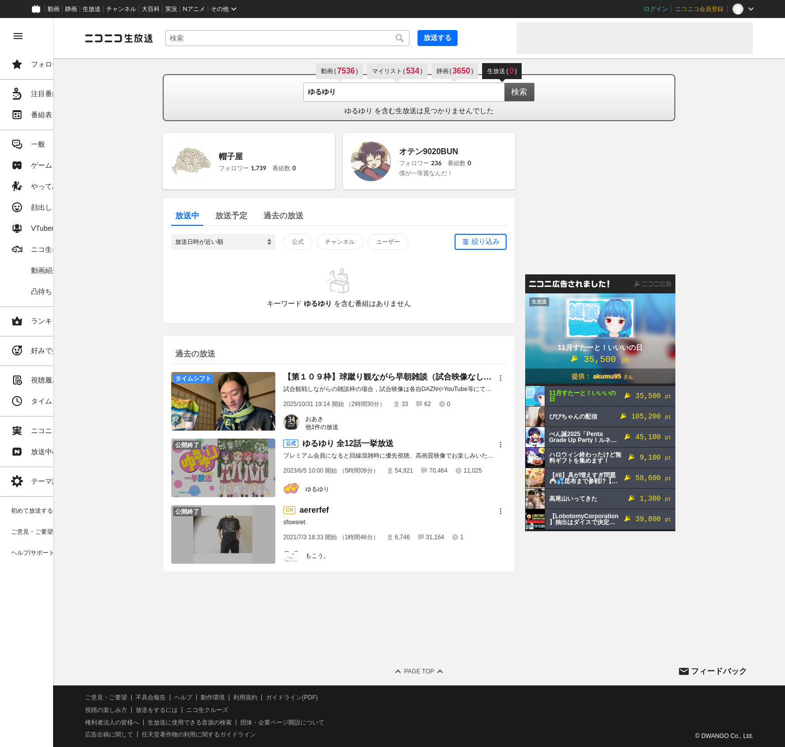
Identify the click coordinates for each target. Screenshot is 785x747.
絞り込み (515, 241)
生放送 (92, 9)
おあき (344, 419)
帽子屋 (260, 156)
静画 (71, 9)
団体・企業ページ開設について (341, 722)
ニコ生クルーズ (266, 710)
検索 (549, 92)
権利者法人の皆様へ (171, 722)
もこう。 (347, 555)
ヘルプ (242, 697)
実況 (171, 9)
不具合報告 (210, 697)
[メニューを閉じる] (18, 36)
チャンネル (121, 9)
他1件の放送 (351, 427)
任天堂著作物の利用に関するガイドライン (258, 734)
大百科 (151, 9)
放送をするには (216, 710)
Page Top (449, 671)
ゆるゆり (347, 489)
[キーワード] (340, 38)
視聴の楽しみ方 (165, 709)
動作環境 (272, 697)
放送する (485, 38)
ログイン (656, 9)
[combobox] (340, 38)
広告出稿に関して (168, 734)
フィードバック (719, 671)
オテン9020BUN (458, 151)
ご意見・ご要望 (165, 697)
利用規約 (304, 697)
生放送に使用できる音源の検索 (249, 722)
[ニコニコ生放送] (178, 38)
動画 (54, 9)
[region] (56, 382)
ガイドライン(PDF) (351, 697)
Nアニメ (194, 9)
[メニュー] (530, 378)
